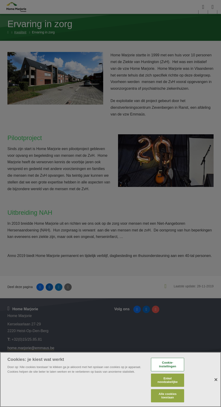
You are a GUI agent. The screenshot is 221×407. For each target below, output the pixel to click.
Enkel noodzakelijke (167, 380)
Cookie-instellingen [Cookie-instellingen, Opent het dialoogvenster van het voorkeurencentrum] (167, 364)
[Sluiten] (216, 380)
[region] (110, 379)
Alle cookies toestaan (167, 395)
